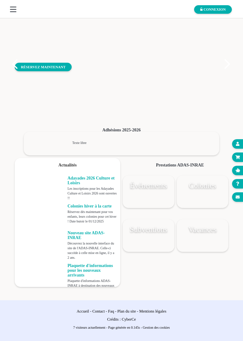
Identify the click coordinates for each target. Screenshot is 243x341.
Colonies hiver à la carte (90, 206)
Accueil (83, 311)
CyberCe (129, 319)
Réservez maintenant (43, 67)
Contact (98, 311)
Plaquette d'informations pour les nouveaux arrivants (90, 270)
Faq (111, 311)
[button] (15, 64)
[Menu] (13, 9)
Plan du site (126, 311)
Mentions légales (152, 311)
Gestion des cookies (156, 327)
